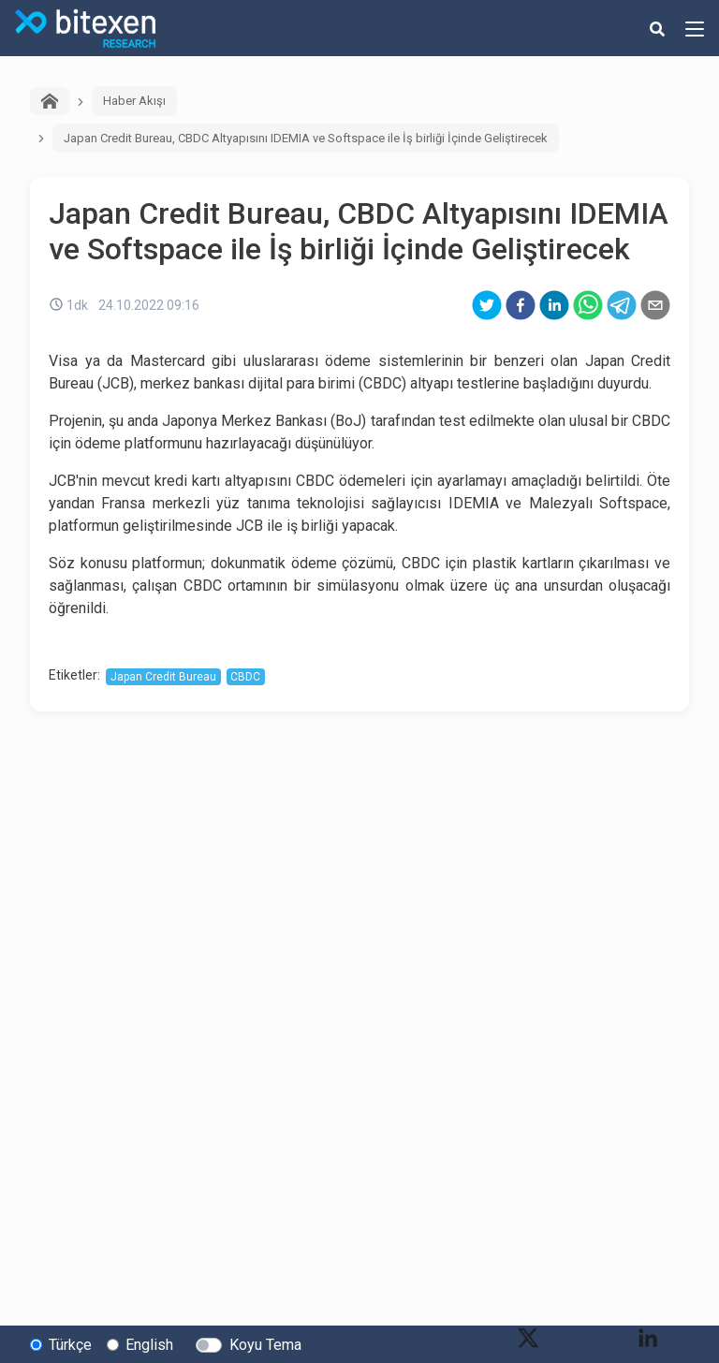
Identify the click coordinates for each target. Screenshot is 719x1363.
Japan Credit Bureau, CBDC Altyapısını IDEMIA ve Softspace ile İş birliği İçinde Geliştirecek (306, 138)
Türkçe (70, 1345)
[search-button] (657, 28)
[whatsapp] (588, 305)
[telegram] (622, 305)
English (149, 1345)
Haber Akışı (134, 101)
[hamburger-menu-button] (694, 28)
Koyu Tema (265, 1345)
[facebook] (521, 305)
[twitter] (487, 305)
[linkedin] (554, 305)
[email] (655, 305)
